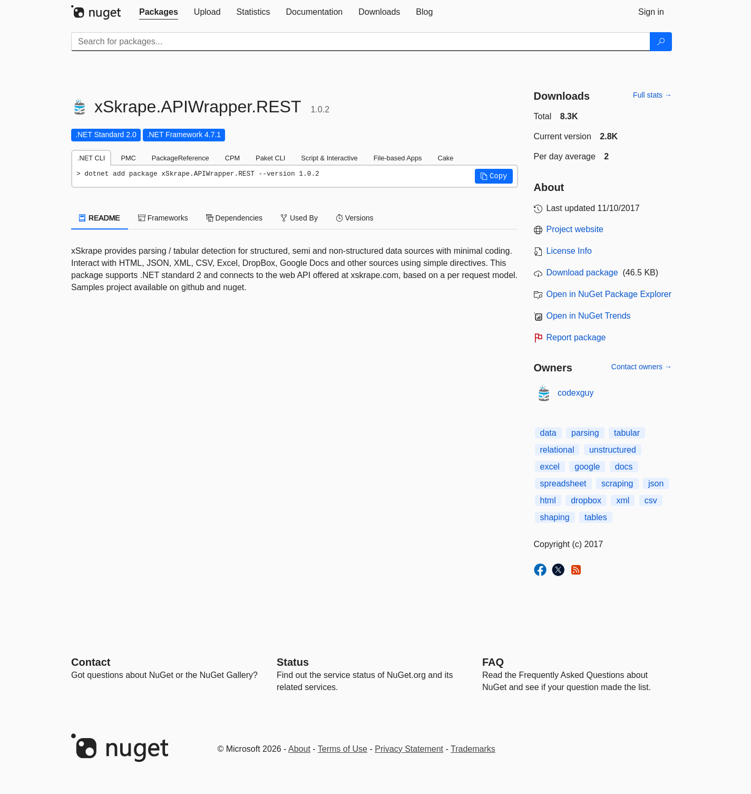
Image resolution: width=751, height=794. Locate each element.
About (299, 748)
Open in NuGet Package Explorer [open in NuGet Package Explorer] (609, 294)
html (548, 500)
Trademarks (473, 748)
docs (624, 466)
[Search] (661, 41)
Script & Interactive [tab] (329, 158)
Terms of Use (342, 748)
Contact (90, 662)
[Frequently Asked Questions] (493, 662)
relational (557, 449)
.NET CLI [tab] (91, 158)
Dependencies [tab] (234, 218)
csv (651, 500)
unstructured (612, 449)
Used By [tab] (299, 218)
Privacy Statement (409, 748)
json (656, 483)
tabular (627, 432)
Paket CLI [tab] (270, 158)
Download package (582, 272)
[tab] (158, 12)
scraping (617, 483)
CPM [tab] (232, 158)
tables (595, 517)
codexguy (576, 392)
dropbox (586, 500)
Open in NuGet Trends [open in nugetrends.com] (589, 315)
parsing (585, 432)
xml (622, 500)
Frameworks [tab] (163, 218)
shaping (555, 517)
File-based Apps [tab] (398, 158)
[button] (494, 176)
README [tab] (99, 218)
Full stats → (652, 95)
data (548, 432)
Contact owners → (641, 366)
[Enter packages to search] (360, 41)
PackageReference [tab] (180, 158)
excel (550, 466)
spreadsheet (563, 483)
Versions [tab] (355, 218)
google (587, 466)
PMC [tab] (128, 158)
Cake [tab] (445, 158)
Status (293, 662)
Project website (575, 229)
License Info (569, 250)
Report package (576, 337)
